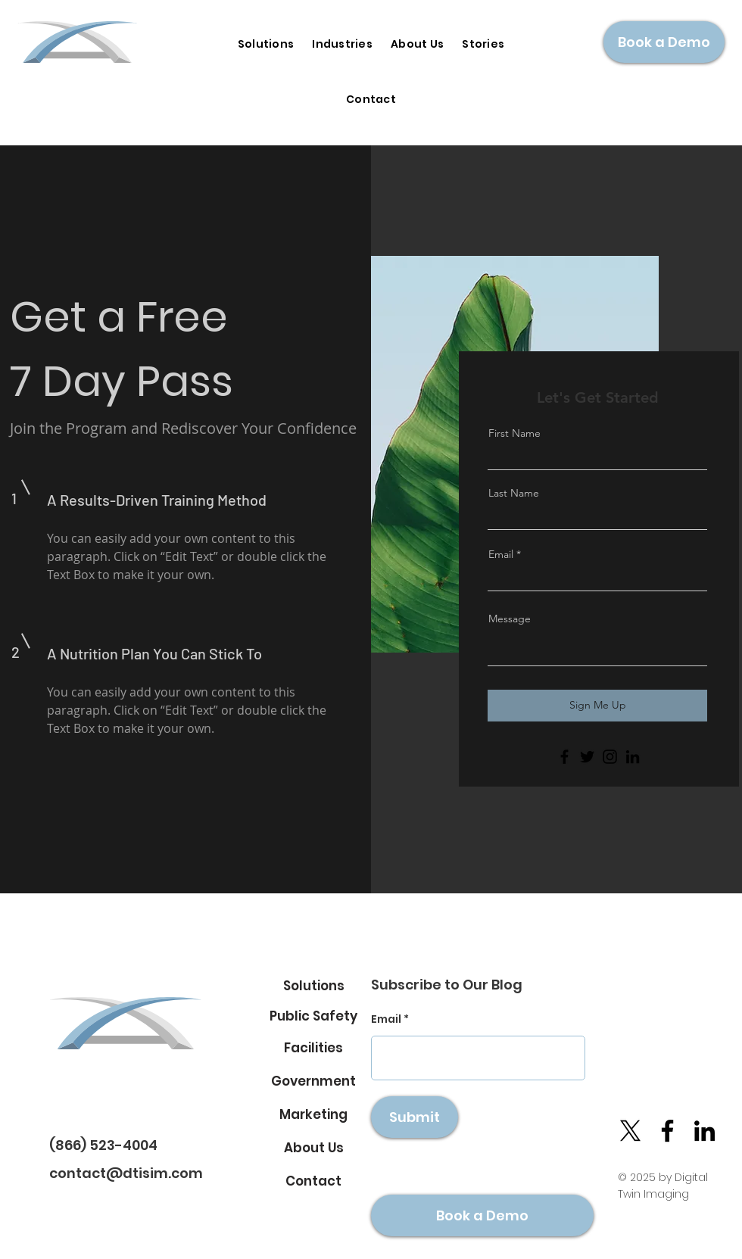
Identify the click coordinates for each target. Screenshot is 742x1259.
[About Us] (313, 1147)
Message (509, 618)
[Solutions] (313, 986)
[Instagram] (609, 756)
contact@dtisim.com (126, 1173)
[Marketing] (313, 1114)
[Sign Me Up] (597, 705)
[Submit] (414, 1117)
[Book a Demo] (664, 42)
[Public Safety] (313, 1016)
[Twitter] (587, 756)
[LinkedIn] (632, 756)
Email (500, 554)
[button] (342, 44)
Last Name (513, 493)
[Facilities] (313, 1047)
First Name (514, 433)
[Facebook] (564, 756)
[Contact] (313, 1181)
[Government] (313, 1081)
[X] (630, 1130)
